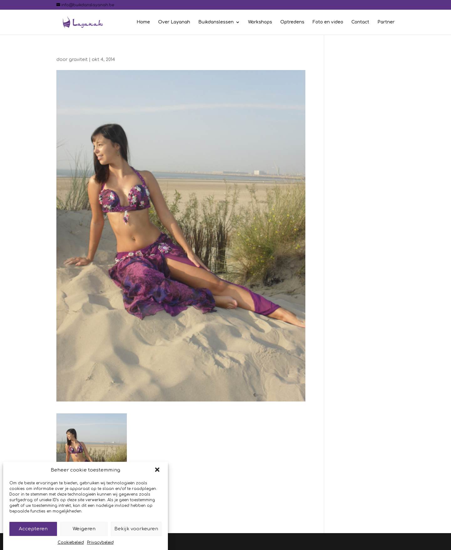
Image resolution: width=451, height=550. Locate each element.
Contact (360, 22)
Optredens (292, 22)
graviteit (78, 59)
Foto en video (328, 22)
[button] (158, 476)
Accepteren (33, 534)
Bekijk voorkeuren (136, 534)
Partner (386, 22)
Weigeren (84, 534)
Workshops (260, 22)
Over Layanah (174, 22)
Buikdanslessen (216, 22)
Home (143, 22)
